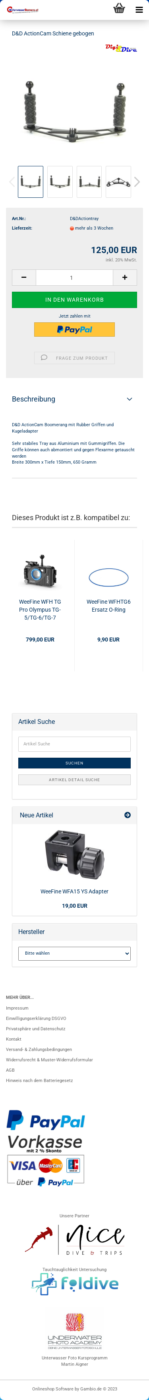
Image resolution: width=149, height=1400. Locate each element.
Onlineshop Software (53, 1389)
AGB (10, 1070)
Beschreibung (33, 399)
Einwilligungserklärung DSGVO (36, 1018)
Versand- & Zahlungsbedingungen (39, 1049)
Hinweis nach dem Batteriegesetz (39, 1080)
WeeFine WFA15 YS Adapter (74, 891)
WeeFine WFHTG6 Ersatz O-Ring (109, 606)
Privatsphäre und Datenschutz (35, 1028)
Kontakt (13, 1039)
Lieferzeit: (22, 228)
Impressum (17, 1008)
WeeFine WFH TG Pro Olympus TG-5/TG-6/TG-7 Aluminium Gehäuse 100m (40, 610)
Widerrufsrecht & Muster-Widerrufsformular (49, 1060)
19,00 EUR (74, 906)
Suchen (74, 763)
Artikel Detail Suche (74, 780)
